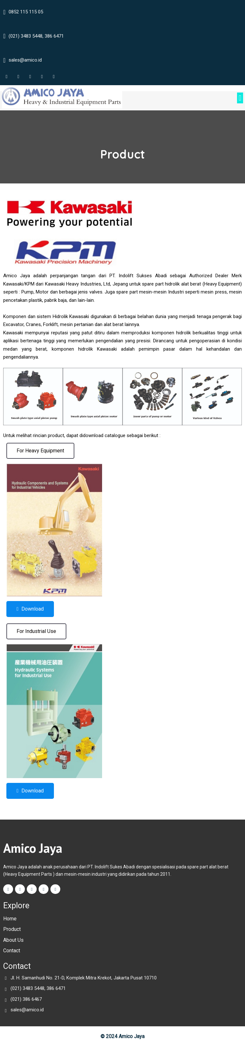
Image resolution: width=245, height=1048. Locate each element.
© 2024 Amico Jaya (122, 1037)
